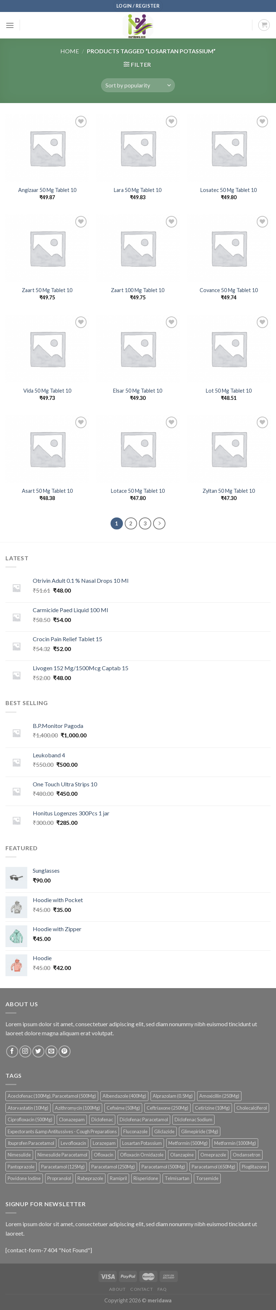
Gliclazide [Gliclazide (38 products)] (164, 1131)
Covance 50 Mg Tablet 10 (229, 290)
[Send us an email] (51, 1051)
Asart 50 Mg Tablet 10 (47, 491)
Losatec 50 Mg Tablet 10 (228, 190)
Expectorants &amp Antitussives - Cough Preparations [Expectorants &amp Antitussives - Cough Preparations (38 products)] (62, 1131)
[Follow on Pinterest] (65, 1051)
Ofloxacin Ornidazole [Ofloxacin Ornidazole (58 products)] (142, 1155)
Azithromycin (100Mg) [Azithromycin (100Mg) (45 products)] (77, 1108)
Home (69, 51)
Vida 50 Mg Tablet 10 (47, 391)
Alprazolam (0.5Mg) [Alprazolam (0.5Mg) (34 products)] (173, 1096)
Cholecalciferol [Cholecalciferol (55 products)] (251, 1108)
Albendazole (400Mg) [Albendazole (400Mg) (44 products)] (124, 1096)
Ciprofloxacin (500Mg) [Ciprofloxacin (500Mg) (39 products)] (30, 1119)
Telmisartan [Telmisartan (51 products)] (177, 1178)
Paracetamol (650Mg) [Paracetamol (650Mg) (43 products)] (213, 1167)
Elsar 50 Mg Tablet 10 (137, 391)
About (117, 1289)
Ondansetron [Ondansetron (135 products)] (246, 1155)
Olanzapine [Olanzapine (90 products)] (182, 1155)
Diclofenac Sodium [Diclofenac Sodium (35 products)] (193, 1119)
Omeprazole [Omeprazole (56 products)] (213, 1155)
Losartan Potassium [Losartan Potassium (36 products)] (142, 1143)
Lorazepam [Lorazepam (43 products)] (104, 1143)
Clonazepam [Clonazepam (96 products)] (72, 1119)
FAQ (162, 1289)
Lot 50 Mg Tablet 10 (229, 391)
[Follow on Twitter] (38, 1051)
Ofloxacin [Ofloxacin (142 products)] (103, 1155)
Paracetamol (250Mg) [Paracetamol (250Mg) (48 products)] (113, 1167)
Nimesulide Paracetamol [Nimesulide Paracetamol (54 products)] (62, 1155)
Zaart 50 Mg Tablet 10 (47, 290)
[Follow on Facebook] (12, 1051)
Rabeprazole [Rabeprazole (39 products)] (90, 1178)
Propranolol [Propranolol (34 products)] (59, 1178)
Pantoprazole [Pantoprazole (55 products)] (21, 1167)
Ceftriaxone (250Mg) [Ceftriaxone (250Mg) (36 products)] (167, 1108)
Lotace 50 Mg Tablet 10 (138, 491)
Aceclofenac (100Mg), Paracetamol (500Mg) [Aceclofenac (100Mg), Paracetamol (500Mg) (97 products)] (52, 1096)
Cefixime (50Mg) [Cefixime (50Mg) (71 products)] (123, 1108)
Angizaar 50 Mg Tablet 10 (47, 190)
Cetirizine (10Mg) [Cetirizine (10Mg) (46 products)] (212, 1108)
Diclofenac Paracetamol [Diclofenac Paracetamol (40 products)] (144, 1119)
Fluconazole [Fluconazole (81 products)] (135, 1131)
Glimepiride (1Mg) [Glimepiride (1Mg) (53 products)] (199, 1131)
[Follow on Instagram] (25, 1051)
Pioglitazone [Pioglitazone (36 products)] (254, 1167)
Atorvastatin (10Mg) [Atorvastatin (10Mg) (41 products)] (28, 1108)
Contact (141, 1289)
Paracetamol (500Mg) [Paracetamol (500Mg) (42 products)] (163, 1167)
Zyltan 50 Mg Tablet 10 (229, 491)
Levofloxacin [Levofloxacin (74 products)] (73, 1143)
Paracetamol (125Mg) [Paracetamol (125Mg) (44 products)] (63, 1167)
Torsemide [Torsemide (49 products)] (207, 1178)
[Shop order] (138, 85)
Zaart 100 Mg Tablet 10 (137, 290)
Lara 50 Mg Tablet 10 (137, 190)
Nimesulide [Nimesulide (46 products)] (19, 1155)
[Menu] (9, 25)
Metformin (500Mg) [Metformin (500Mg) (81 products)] (188, 1143)
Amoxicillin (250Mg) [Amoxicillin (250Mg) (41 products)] (219, 1096)
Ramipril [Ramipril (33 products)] (118, 1178)
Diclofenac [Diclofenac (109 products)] (102, 1119)
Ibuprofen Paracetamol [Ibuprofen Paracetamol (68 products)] (31, 1143)
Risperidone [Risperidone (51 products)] (145, 1178)
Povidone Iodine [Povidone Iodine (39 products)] (24, 1178)
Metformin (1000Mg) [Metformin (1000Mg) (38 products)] (235, 1143)
